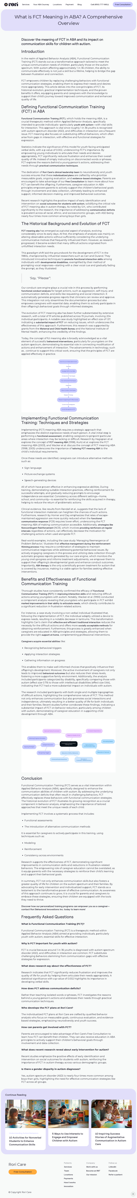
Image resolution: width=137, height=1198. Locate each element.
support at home (50, 634)
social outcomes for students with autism (62, 203)
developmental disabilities (54, 262)
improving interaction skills (71, 593)
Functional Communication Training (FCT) (43, 118)
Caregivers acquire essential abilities (40, 641)
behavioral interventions (60, 341)
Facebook (113, 1171)
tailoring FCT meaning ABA (86, 448)
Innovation (68, 1186)
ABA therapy (42, 565)
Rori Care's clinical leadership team (60, 172)
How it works (70, 1182)
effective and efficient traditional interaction (76, 622)
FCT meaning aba (30, 230)
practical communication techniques (58, 165)
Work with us (92, 1167)
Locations (57, 4)
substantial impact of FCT (49, 322)
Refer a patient (115, 1174)
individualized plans (63, 175)
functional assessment (49, 436)
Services (25, 4)
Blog (79, 4)
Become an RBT (93, 1171)
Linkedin (112, 1167)
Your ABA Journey (41, 4)
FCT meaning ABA (58, 442)
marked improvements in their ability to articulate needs (50, 603)
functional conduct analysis (36, 290)
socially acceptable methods (93, 625)
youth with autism (83, 124)
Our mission (91, 1174)
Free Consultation (74, 181)
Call (100, 4)
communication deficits (102, 209)
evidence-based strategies (87, 178)
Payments (68, 1178)
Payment (70, 4)
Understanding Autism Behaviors (23, 1133)
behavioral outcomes (54, 673)
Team (66, 1171)
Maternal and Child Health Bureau (57, 328)
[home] (11, 4)
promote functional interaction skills (83, 259)
